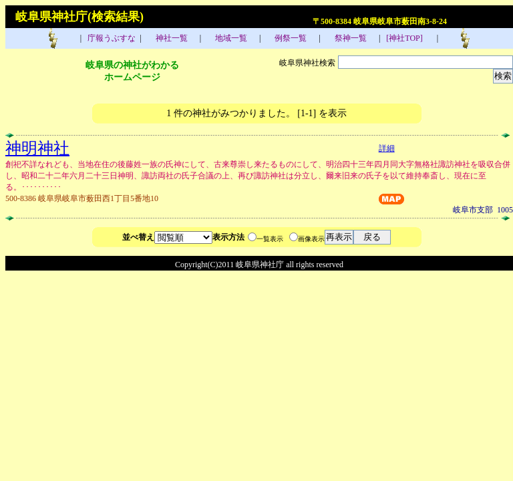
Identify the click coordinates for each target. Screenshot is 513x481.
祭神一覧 (350, 38)
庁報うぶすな (110, 38)
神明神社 (37, 148)
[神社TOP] (408, 38)
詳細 (387, 148)
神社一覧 (171, 38)
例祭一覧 (290, 38)
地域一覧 (230, 38)
